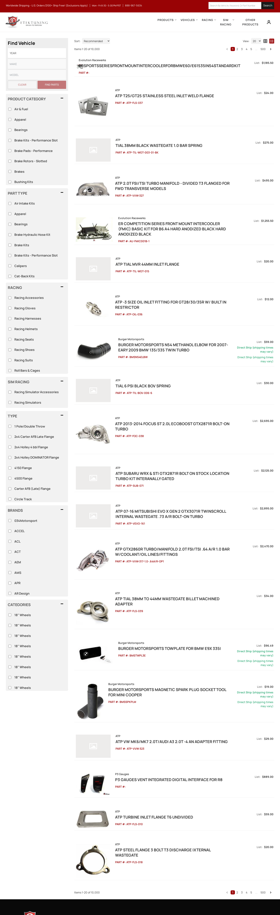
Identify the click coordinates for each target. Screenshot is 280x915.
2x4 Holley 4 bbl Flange (31, 447)
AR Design (22, 593)
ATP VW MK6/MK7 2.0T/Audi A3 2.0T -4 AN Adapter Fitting (164, 681)
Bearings (21, 224)
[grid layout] (265, 41)
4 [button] (246, 49)
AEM (17, 562)
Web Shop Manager (175, 903)
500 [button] (263, 49)
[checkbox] (9, 614)
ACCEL (19, 531)
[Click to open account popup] (267, 22)
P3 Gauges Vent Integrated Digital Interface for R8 (161, 713)
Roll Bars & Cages (27, 370)
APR (17, 583)
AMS (17, 573)
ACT (17, 552)
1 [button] (232, 49)
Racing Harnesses (27, 318)
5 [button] (251, 49)
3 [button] (242, 49)
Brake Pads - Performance (33, 151)
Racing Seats (24, 339)
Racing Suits (23, 360)
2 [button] (237, 49)
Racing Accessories (29, 298)
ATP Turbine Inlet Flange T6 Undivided (147, 746)
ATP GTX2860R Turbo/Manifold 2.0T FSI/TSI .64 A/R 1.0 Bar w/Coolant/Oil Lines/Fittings (165, 506)
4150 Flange (23, 468)
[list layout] (271, 41)
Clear (22, 84)
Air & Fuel (21, 109)
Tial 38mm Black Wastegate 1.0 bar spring (151, 143)
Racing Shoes (24, 350)
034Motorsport (25, 521)
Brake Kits (21, 245)
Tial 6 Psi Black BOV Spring (135, 357)
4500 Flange (23, 478)
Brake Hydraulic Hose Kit (32, 234)
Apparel (20, 214)
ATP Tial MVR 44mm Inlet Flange (140, 246)
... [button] (256, 49)
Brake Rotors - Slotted (30, 161)
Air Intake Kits (24, 203)
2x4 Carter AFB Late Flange (34, 437)
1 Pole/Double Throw (29, 426)
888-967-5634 (44, 851)
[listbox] (37, 53)
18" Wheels (22, 615)
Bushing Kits (23, 182)
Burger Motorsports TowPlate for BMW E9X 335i (159, 588)
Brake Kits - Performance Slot (36, 255)
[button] (241, 5)
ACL (17, 541)
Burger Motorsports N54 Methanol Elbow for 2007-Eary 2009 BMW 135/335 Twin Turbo (178, 319)
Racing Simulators (27, 402)
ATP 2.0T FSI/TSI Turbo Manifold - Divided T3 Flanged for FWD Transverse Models (170, 178)
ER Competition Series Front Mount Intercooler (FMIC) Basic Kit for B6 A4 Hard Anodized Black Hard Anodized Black (179, 214)
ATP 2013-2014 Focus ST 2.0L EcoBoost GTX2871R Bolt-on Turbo (172, 390)
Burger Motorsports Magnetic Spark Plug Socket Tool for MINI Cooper (175, 632)
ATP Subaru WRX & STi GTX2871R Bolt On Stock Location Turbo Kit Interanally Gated (175, 435)
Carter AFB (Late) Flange (32, 489)
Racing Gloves (25, 308)
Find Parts (52, 84)
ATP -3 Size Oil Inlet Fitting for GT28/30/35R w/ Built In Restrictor (176, 279)
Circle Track (23, 499)
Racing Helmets (26, 329)
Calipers (20, 266)
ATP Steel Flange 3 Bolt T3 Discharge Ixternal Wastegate (168, 776)
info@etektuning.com (48, 864)
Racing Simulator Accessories (36, 392)
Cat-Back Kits (24, 276)
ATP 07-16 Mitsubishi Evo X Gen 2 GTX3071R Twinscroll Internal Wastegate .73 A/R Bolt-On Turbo (173, 471)
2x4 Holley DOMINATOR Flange (36, 457)
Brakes (19, 171)
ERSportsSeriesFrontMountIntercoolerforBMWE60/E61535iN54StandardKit (189, 65)
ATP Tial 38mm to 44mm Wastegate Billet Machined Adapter (169, 546)
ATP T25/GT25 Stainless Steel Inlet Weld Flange (157, 100)
